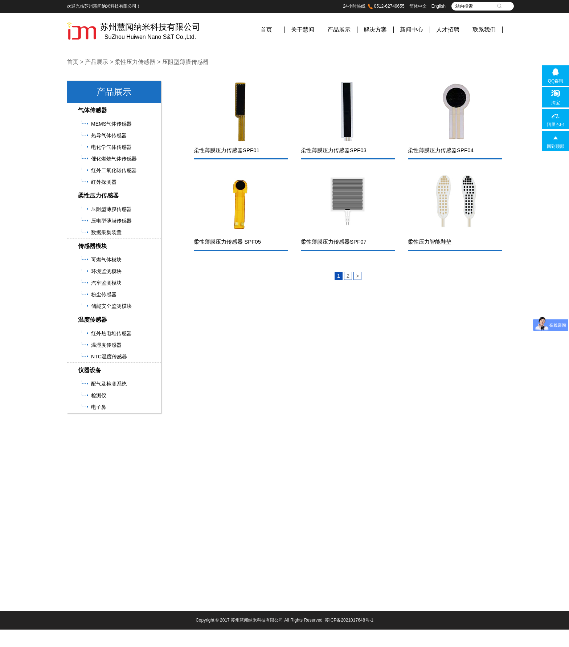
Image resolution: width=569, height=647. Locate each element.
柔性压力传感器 (135, 62)
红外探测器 (103, 182)
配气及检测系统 (109, 384)
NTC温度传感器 (109, 356)
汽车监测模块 (106, 283)
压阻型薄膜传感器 (185, 62)
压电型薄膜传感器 (111, 221)
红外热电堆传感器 (111, 333)
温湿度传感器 (106, 345)
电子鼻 (98, 407)
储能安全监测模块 (111, 306)
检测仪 (98, 395)
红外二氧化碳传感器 (114, 170)
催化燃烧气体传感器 (114, 159)
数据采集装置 (106, 232)
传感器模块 (92, 246)
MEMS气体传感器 (111, 124)
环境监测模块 (106, 271)
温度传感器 (92, 320)
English (438, 6)
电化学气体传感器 (111, 147)
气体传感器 (92, 110)
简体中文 (418, 6)
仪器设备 (89, 370)
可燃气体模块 (106, 260)
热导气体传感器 (109, 135)
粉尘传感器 (103, 294)
